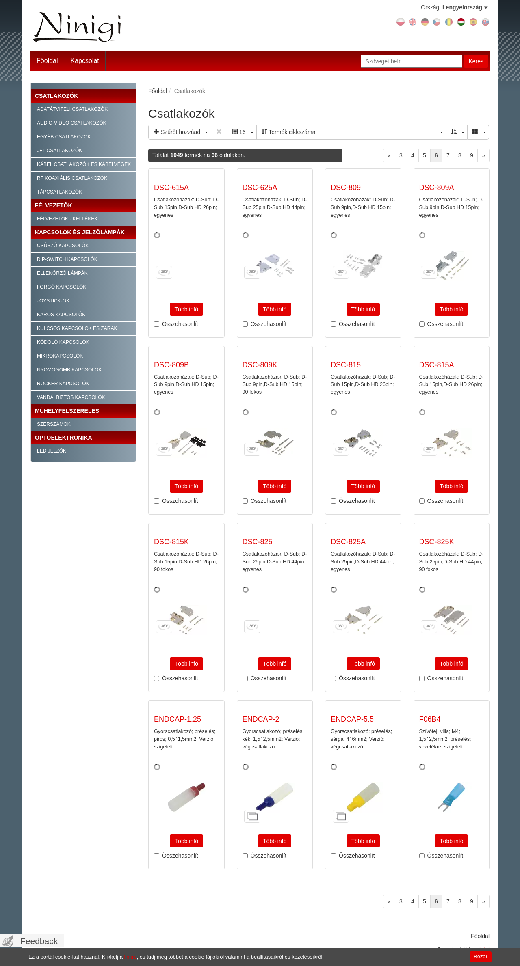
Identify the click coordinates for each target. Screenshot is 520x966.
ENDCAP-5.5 (352, 719)
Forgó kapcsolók (61, 287)
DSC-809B (171, 365)
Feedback (39, 941)
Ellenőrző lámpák (62, 273)
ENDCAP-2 (261, 719)
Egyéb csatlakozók (64, 137)
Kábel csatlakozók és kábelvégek (84, 164)
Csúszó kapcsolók (63, 245)
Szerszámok (54, 424)
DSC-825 (258, 542)
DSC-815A (436, 365)
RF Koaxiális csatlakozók (72, 178)
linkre (130, 957)
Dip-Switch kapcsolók (67, 259)
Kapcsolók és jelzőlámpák (80, 232)
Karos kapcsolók (61, 314)
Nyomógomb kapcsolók (69, 370)
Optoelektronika (63, 437)
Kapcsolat (84, 60)
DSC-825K (436, 542)
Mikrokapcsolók (60, 356)
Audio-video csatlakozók (71, 123)
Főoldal (47, 60)
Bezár (481, 956)
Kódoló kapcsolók (63, 342)
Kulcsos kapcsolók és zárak (77, 328)
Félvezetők (53, 205)
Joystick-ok (53, 301)
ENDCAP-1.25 (177, 719)
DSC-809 (346, 187)
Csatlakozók (56, 96)
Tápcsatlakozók (59, 192)
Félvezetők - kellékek (67, 219)
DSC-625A (260, 187)
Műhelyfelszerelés (67, 411)
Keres (475, 61)
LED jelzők (51, 451)
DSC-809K (260, 365)
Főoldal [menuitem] (480, 936)
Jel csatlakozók (59, 150)
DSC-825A (348, 542)
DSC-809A (436, 187)
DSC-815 (346, 365)
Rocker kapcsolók (63, 383)
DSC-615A (171, 187)
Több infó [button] (186, 309)
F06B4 (430, 719)
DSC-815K (171, 542)
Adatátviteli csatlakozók (72, 109)
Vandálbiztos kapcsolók (71, 397)
